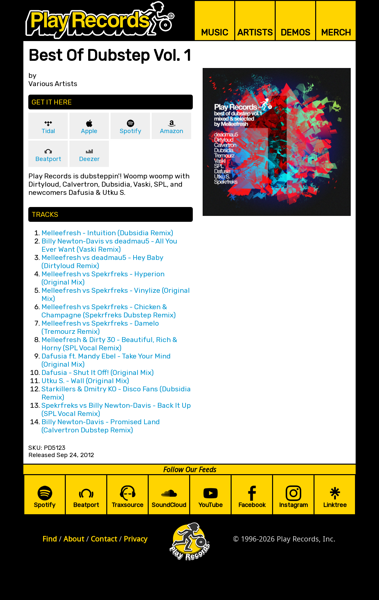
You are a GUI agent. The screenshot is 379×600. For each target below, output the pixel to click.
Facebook (251, 505)
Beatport (48, 159)
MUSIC (214, 32)
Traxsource (127, 505)
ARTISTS (255, 32)
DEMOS (295, 32)
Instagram (293, 505)
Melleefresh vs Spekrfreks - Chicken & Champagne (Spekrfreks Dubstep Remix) (108, 311)
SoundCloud (169, 505)
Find (49, 538)
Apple (89, 131)
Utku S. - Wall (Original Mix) (85, 381)
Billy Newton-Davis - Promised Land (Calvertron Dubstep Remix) (100, 426)
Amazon (171, 131)
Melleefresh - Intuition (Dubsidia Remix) (107, 233)
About (73, 538)
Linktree (335, 505)
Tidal (48, 131)
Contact (104, 538)
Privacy (135, 538)
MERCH (336, 32)
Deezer (89, 159)
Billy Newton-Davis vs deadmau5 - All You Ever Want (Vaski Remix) (109, 245)
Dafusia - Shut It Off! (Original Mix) (97, 372)
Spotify (130, 131)
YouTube (210, 505)
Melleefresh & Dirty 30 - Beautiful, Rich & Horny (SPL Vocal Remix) (109, 343)
